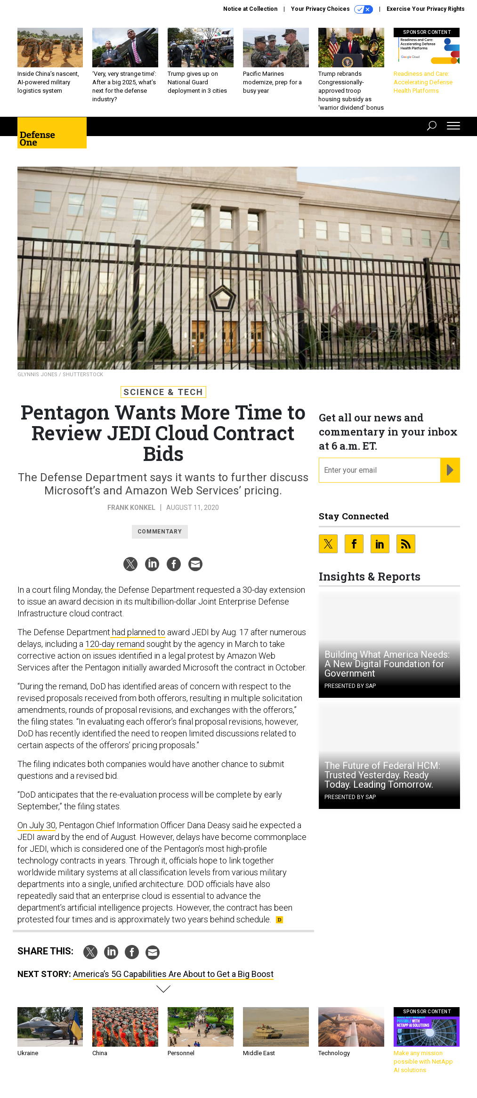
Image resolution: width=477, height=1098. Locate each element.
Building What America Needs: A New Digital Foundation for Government (387, 664)
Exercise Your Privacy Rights (426, 9)
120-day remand (115, 644)
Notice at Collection (250, 9)
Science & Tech (163, 392)
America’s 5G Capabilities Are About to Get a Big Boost (173, 974)
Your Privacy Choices (332, 9)
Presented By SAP (350, 686)
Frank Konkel (131, 507)
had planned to (137, 632)
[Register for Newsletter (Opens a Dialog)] (450, 470)
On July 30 (36, 825)
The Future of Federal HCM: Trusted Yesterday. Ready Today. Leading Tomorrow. (382, 775)
